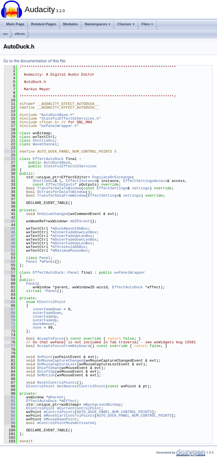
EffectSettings (112, 188)
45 (9, 228)
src (5, 34)
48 (9, 239)
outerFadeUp (45, 320)
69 (9, 316)
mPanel (48, 261)
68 (9, 312)
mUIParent (80, 221)
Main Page (15, 24)
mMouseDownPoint (60, 419)
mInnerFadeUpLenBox (72, 235)
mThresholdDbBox (69, 246)
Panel (44, 257)
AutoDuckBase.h (57, 114)
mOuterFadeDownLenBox (75, 239)
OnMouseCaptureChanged (60, 360)
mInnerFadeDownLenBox (75, 232)
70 (9, 320)
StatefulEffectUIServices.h (70, 118)
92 (9, 400)
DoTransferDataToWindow (61, 191)
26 (9, 158)
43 (9, 221)
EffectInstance (81, 180)
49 (9, 243)
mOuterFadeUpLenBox (72, 243)
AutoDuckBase (57, 162)
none (37, 327)
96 (9, 415)
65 (9, 301)
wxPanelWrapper (129, 272)
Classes (125, 24)
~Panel (50, 290)
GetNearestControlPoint (81, 386)
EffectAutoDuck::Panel (56, 272)
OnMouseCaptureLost (57, 364)
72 (9, 327)
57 (9, 272)
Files (147, 24)
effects (20, 34)
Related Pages (43, 24)
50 (9, 246)
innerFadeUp (45, 316)
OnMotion (46, 375)
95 (9, 411)
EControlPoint (51, 301)
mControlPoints (59, 411)
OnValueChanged (52, 213)
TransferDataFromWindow (61, 195)
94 (9, 408)
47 (9, 235)
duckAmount (44, 323)
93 (9, 404)
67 (9, 309)
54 (9, 261)
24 (9, 151)
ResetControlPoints (57, 382)
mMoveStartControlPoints (69, 415)
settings (140, 188)
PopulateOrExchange (112, 177)
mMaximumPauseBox (70, 250)
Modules (70, 24)
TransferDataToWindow (59, 188)
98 (9, 422)
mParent (56, 397)
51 (9, 250)
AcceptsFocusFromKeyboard (63, 345)
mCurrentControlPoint (79, 408)
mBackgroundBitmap (102, 404)
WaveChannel (45, 144)
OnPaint (45, 356)
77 (9, 345)
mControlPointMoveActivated (65, 422)
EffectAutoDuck (48, 158)
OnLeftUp (46, 371)
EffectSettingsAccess (145, 180)
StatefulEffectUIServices (70, 166)
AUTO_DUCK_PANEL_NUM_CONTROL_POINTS (114, 411)
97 (9, 419)
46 (9, 232)
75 (9, 338)
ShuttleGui (44, 140)
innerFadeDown (47, 309)
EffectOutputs (60, 184)
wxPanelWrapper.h (59, 125)
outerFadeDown (47, 312)
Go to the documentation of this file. (34, 61)
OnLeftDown (48, 367)
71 (9, 323)
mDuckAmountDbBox (70, 228)
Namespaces (98, 24)
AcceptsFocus (50, 338)
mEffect (69, 400)
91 (9, 397)
